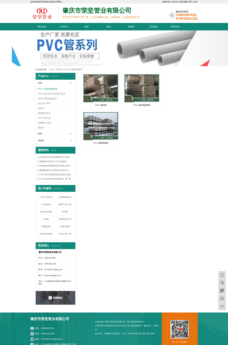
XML (196, 2)
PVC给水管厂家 (64, 234)
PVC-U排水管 (44, 118)
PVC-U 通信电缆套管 (73, 69)
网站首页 (42, 26)
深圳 (132, 333)
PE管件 (65, 212)
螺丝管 (41, 128)
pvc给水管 (116, 326)
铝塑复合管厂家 (65, 219)
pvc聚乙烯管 (65, 226)
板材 (109, 26)
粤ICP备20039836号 (135, 322)
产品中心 (59, 69)
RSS (190, 2)
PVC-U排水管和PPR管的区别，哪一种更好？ (56, 179)
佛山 (144, 333)
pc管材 (46, 219)
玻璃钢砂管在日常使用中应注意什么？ (54, 170)
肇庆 (153, 333)
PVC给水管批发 (46, 234)
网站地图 (183, 2)
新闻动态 (175, 26)
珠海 (136, 333)
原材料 (131, 26)
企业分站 (174, 2)
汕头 (140, 333)
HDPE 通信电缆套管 (47, 98)
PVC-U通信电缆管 (175, 103)
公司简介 (64, 26)
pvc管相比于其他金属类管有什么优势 (54, 157)
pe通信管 (108, 326)
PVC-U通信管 (99, 103)
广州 (128, 333)
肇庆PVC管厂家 (64, 204)
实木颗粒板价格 (65, 197)
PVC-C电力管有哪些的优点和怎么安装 (55, 174)
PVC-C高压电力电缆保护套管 (51, 94)
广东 (123, 333)
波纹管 (41, 108)
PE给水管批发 (46, 212)
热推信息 (166, 2)
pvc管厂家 (125, 326)
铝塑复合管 (46, 226)
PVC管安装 (46, 204)
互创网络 (108, 333)
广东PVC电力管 (46, 197)
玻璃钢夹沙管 (44, 113)
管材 (86, 26)
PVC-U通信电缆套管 (137, 103)
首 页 (51, 69)
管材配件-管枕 (44, 123)
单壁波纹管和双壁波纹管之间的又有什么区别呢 (56, 166)
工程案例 (153, 26)
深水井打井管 (44, 103)
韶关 (148, 333)
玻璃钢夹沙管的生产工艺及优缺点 (53, 161)
